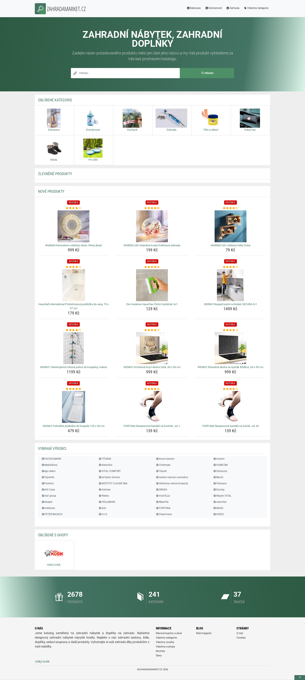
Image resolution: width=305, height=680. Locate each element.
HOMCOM (220, 464)
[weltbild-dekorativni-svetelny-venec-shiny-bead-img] (73, 226)
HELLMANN (106, 501)
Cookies (241, 637)
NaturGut (105, 464)
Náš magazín (204, 633)
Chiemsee (163, 464)
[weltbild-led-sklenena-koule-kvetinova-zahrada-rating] (152, 208)
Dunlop (218, 489)
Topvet (161, 471)
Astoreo (104, 489)
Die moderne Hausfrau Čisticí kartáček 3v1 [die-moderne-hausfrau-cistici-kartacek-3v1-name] (152, 304)
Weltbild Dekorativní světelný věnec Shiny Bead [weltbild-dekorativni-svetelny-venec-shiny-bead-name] (73, 245)
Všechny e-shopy (165, 646)
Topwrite (47, 477)
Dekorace (193, 8)
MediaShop (49, 464)
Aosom (218, 458)
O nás (239, 633)
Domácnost (213, 8)
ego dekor (48, 471)
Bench (218, 477)
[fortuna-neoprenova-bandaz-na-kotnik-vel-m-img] (230, 407)
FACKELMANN (51, 458)
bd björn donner (109, 477)
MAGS (218, 508)
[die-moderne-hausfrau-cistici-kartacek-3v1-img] (152, 285)
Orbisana (219, 483)
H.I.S (102, 514)
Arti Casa (48, 489)
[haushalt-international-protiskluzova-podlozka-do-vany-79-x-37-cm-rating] (73, 267)
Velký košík (42, 661)
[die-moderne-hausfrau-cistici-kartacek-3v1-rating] (152, 267)
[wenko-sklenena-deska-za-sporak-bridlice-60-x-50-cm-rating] (230, 330)
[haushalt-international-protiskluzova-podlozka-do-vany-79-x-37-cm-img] (73, 285)
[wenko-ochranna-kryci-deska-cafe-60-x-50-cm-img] (152, 348)
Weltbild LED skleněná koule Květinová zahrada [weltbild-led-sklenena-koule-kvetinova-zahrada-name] (152, 245)
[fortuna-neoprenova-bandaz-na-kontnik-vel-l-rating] (152, 389)
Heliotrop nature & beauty (172, 483)
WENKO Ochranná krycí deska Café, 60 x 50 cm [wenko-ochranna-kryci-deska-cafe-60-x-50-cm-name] (152, 367)
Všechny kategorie (256, 8)
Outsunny (220, 471)
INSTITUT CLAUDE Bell (112, 483)
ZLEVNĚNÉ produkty (55, 173)
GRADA (161, 489)
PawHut (47, 483)
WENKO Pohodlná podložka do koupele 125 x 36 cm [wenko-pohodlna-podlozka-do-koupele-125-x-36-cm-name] (73, 426)
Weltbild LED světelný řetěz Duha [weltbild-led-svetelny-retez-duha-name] (230, 245)
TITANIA (104, 458)
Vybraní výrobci (52, 448)
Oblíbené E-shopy (53, 535)
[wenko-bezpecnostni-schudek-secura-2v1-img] (230, 285)
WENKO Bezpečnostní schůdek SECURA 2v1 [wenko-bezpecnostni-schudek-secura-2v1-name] (230, 304)
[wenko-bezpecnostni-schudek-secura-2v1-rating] (230, 267)
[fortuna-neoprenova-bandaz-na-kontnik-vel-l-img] (152, 407)
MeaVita (162, 501)
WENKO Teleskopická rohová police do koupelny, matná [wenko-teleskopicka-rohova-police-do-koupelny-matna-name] (73, 367)
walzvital (219, 501)
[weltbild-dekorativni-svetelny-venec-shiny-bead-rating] (73, 208)
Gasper (46, 501)
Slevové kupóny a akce (169, 633)
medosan (48, 508)
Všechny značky (165, 642)
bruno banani (165, 458)
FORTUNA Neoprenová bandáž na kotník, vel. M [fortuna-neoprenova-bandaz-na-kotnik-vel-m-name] (230, 426)
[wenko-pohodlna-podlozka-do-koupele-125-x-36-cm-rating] (73, 389)
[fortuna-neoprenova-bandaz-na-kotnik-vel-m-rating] (230, 389)
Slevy (159, 655)
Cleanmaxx (164, 514)
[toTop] (299, 677)
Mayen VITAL (222, 495)
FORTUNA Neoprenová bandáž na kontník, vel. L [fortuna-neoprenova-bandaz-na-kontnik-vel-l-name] (152, 426)
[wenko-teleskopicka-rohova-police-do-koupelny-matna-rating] (73, 330)
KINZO (218, 514)
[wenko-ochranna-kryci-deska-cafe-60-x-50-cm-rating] (152, 330)
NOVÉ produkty (51, 191)
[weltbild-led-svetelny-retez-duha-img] (230, 226)
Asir (102, 508)
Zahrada (232, 8)
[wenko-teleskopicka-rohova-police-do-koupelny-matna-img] (73, 348)
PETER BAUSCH (52, 514)
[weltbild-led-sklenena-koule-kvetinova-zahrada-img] (152, 226)
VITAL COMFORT (109, 471)
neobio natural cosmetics (172, 477)
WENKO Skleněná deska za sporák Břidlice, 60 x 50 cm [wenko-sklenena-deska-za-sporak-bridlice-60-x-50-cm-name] (230, 367)
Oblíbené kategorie (55, 100)
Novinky (160, 651)
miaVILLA (163, 495)
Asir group (48, 495)
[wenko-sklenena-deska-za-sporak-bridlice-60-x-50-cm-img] (230, 348)
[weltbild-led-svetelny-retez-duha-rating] (230, 208)
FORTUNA (163, 508)
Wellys (103, 495)
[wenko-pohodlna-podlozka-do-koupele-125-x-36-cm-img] (73, 407)
